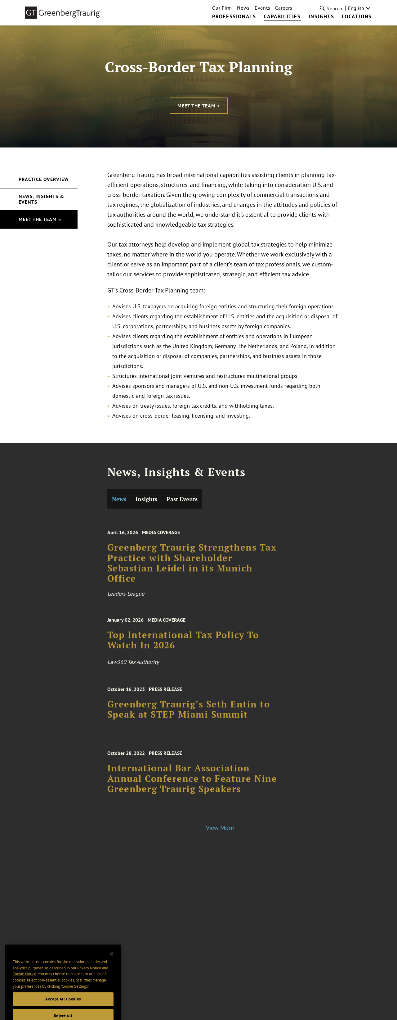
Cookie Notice (24, 981)
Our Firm (222, 8)
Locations (357, 17)
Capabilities (282, 17)
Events (262, 8)
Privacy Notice (89, 975)
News (243, 8)
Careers (283, 8)
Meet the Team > (198, 105)
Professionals (234, 17)
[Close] (112, 961)
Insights (321, 17)
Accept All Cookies (63, 1006)
